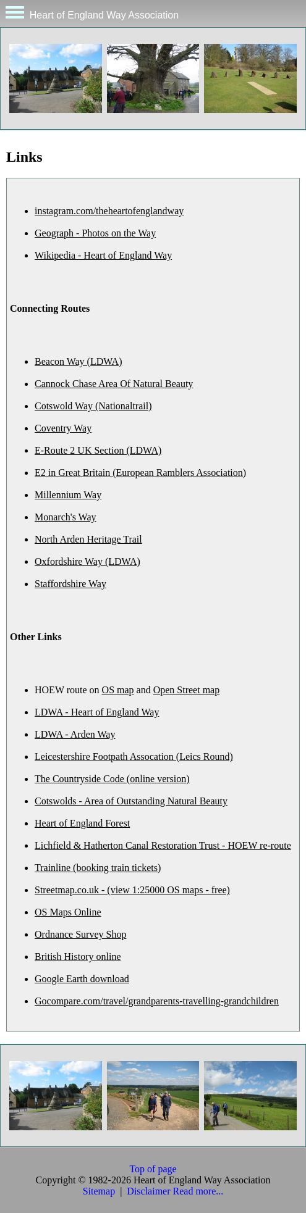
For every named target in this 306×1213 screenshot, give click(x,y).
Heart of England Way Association (89, 13)
